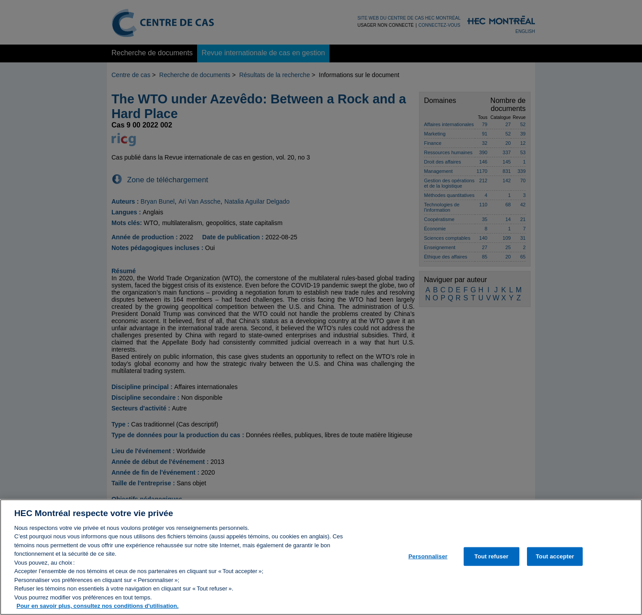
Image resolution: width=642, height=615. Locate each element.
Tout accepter (555, 558)
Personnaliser (428, 558)
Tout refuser (491, 558)
